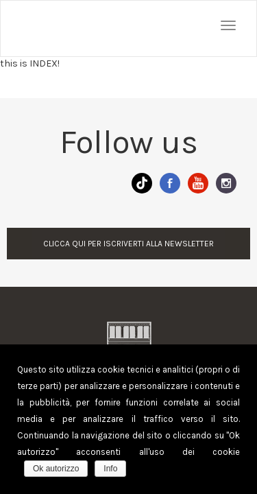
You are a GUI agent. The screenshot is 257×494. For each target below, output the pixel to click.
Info (110, 468)
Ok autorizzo (56, 468)
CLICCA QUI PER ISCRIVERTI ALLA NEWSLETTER (128, 243)
